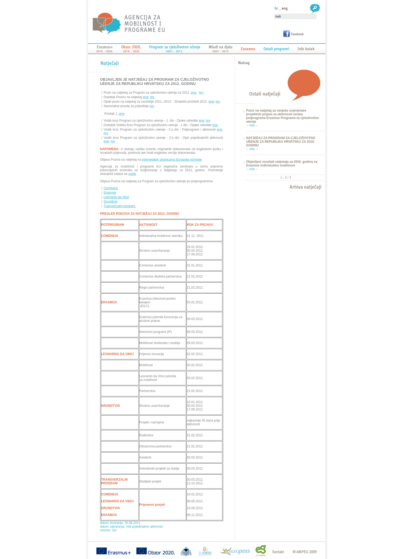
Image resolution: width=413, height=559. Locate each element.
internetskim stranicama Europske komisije (172, 159)
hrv (201, 92)
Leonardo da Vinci (116, 197)
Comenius (111, 188)
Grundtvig (110, 201)
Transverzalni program (120, 206)
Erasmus (110, 192)
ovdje (132, 174)
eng (193, 92)
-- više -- (252, 125)
